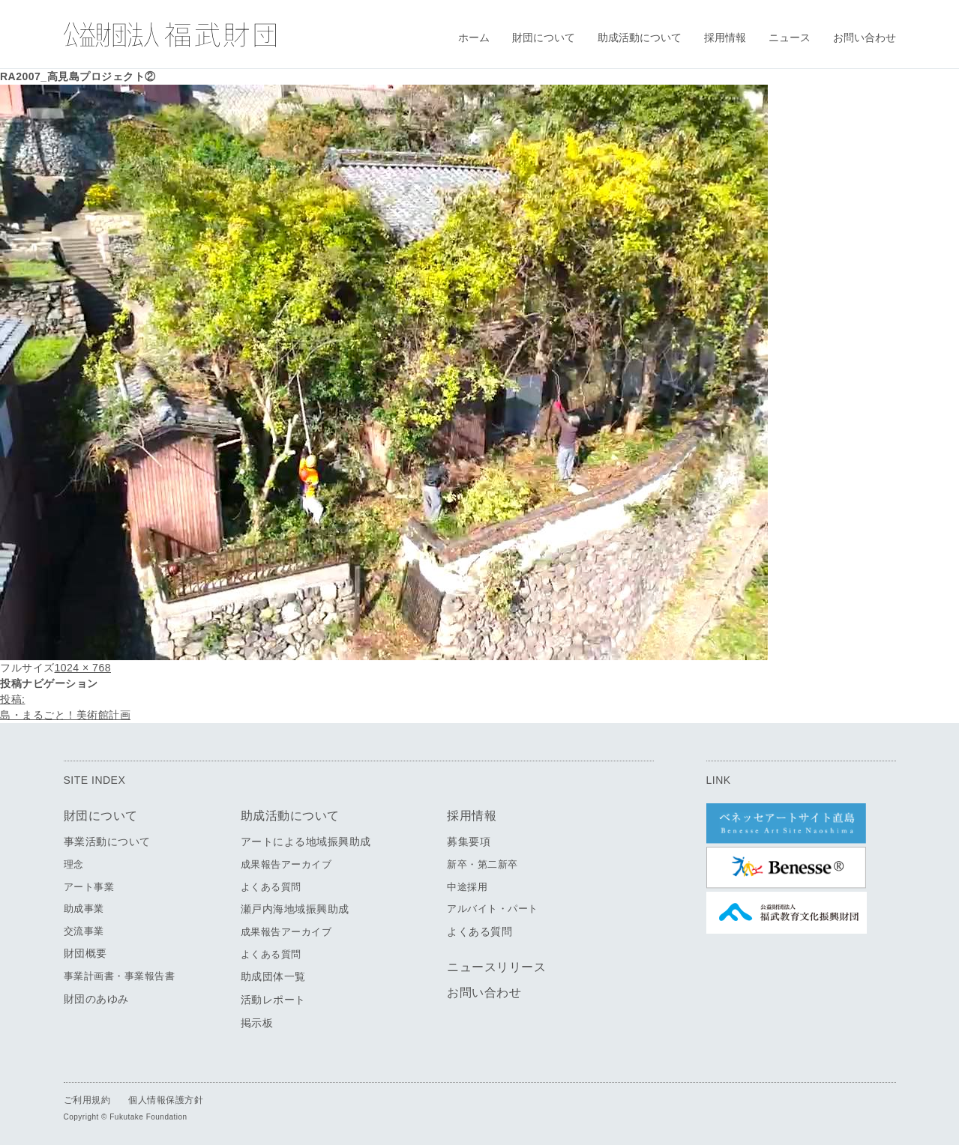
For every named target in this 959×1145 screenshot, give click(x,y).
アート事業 (89, 886)
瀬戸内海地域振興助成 (295, 909)
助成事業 (84, 908)
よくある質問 (271, 886)
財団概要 (85, 953)
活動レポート (273, 1000)
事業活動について (107, 842)
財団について (543, 37)
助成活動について (640, 37)
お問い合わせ (864, 37)
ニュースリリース (496, 967)
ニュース (790, 37)
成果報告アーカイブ (286, 864)
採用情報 (725, 37)
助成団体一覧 (273, 976)
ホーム (474, 37)
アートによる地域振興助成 (306, 842)
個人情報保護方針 (165, 1100)
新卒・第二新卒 (482, 864)
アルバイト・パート (492, 908)
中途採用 (467, 886)
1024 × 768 (83, 668)
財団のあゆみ (96, 999)
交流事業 (84, 931)
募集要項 (468, 842)
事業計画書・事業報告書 (119, 976)
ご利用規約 (87, 1100)
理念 (74, 864)
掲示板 (257, 1023)
